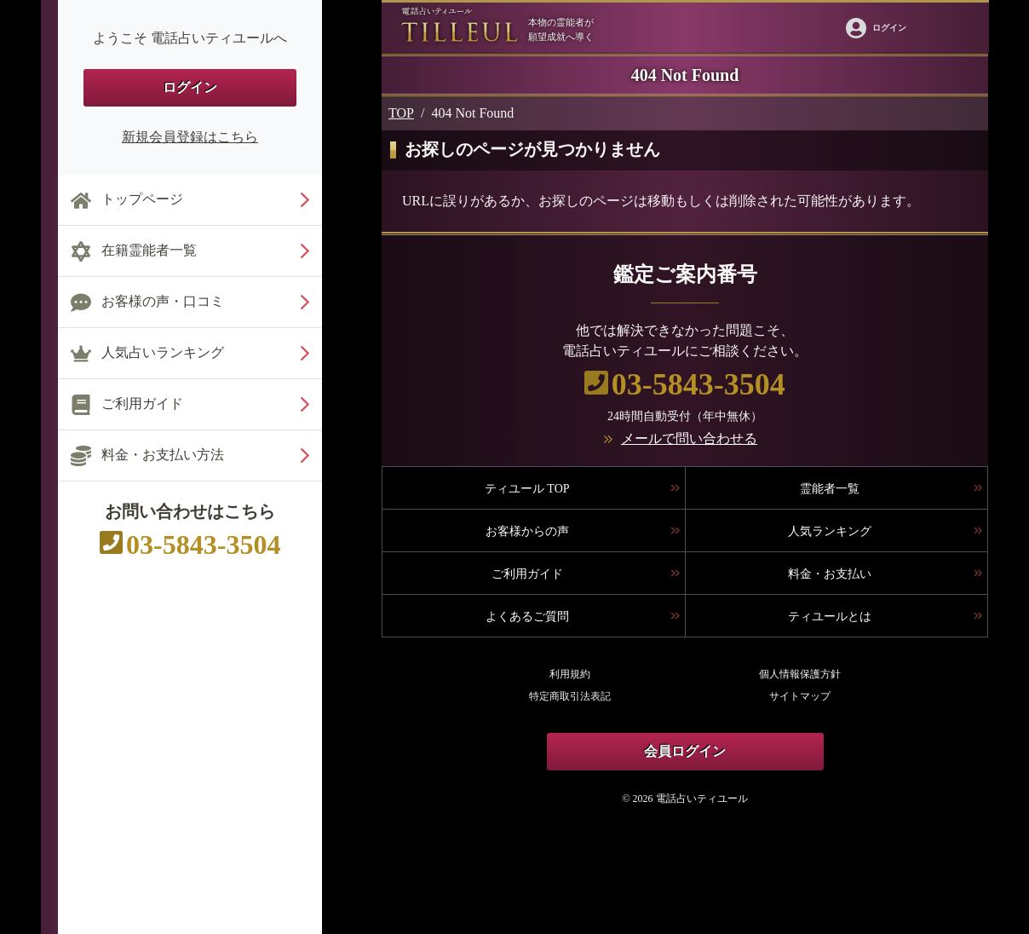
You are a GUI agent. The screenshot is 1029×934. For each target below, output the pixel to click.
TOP (401, 113)
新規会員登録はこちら (190, 137)
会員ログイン (685, 751)
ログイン (190, 87)
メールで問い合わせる (689, 438)
